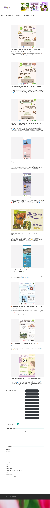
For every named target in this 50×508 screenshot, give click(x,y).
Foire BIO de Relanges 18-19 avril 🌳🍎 (12, 438)
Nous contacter (32, 393)
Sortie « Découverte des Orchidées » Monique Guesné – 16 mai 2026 (17, 433)
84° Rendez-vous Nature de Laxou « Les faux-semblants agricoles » (17, 431)
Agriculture (8, 451)
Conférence (8, 456)
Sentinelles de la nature (10, 476)
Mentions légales (41, 502)
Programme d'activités (32, 390)
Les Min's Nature (32, 417)
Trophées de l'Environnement (11, 481)
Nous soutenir (32, 396)
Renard (7, 472)
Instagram (32, 408)
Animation (7, 453)
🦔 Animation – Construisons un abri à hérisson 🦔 (25, 343)
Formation (7, 464)
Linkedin (32, 411)
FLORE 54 (14, 496)
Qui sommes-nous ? (9, 15)
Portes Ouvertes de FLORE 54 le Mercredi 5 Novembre (26, 378)
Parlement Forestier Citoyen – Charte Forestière (14, 470)
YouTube (32, 405)
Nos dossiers (18, 15)
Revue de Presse (9, 474)
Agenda (7, 449)
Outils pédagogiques (32, 399)
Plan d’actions (26, 15)
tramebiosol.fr (32, 414)
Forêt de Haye (8, 462)
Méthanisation (8, 468)
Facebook (32, 402)
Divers (7, 458)
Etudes (7, 460)
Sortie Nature (8, 478)
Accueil (2, 15)
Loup (7, 466)
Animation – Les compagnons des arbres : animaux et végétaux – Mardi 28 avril (19, 436)
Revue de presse (34, 15)
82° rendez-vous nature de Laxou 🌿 (21, 198)
